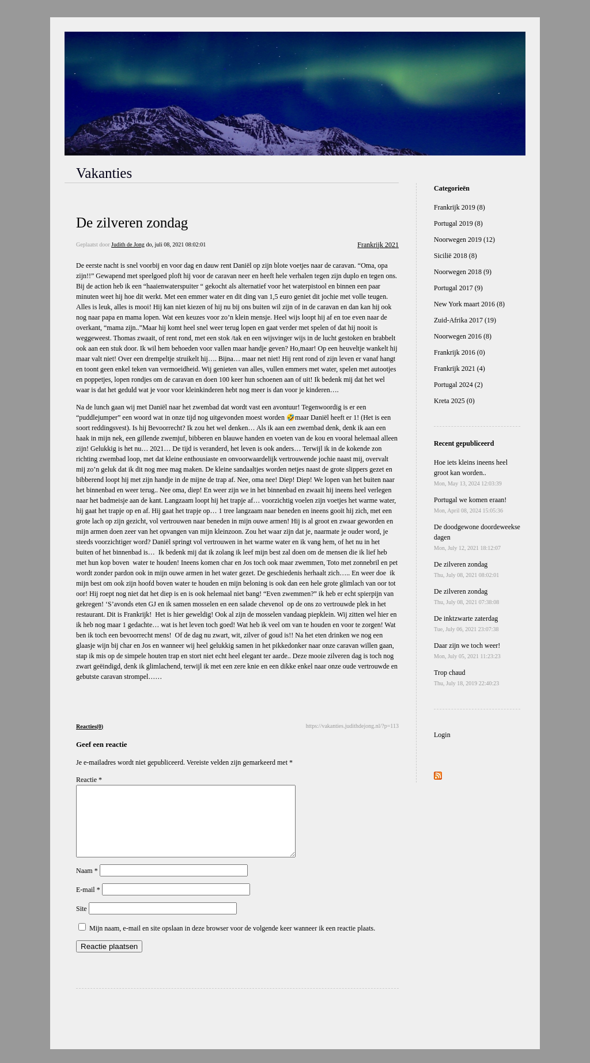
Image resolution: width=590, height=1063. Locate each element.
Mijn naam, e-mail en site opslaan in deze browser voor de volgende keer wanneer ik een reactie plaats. (232, 942)
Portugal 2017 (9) (458, 288)
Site (81, 922)
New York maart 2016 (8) (469, 304)
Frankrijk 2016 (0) (459, 352)
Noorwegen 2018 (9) (462, 272)
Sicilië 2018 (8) (455, 256)
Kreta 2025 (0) (454, 401)
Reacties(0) (89, 726)
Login (442, 735)
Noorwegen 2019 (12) (464, 240)
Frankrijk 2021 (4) (459, 369)
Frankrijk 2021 (378, 245)
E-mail (88, 903)
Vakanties (104, 173)
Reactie (89, 780)
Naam (87, 884)
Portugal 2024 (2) (458, 385)
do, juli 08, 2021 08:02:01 (176, 244)
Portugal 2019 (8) (458, 223)
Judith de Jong (128, 244)
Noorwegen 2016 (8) (462, 336)
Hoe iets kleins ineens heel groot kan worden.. (471, 472)
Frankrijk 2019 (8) (459, 207)
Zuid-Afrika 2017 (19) (465, 320)
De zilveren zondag (132, 222)
